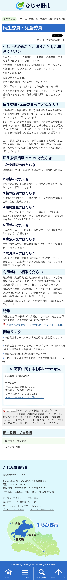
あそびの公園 (12, 447)
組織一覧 (33, 18)
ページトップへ (58, 573)
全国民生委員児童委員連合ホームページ (26, 353)
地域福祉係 (59, 18)
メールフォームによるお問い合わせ (24, 397)
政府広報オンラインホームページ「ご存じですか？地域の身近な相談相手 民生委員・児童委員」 (33, 347)
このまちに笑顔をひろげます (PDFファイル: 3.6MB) (34, 325)
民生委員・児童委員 (17, 433)
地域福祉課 (46, 18)
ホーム (23, 18)
